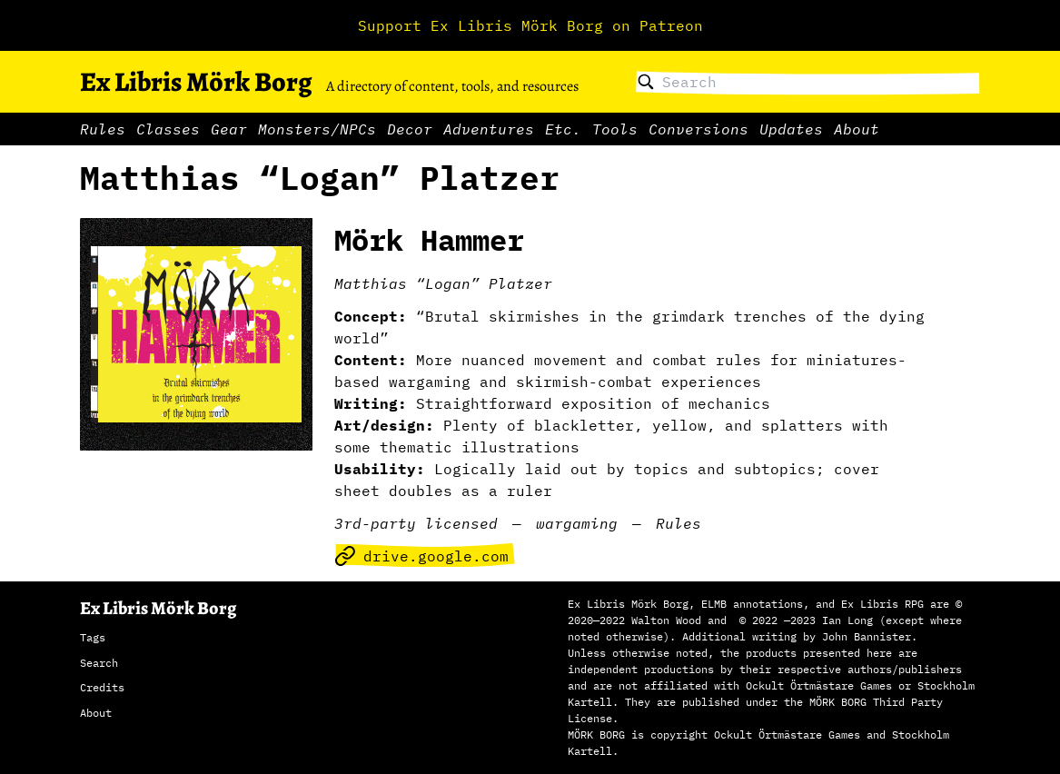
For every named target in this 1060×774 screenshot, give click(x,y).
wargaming (577, 523)
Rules (102, 129)
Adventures (488, 129)
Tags (92, 637)
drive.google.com (421, 556)
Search (99, 663)
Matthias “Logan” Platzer (443, 283)
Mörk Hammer (429, 240)
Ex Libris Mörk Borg (196, 81)
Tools (615, 129)
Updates (791, 129)
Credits (102, 687)
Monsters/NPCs (317, 129)
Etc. (563, 129)
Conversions (698, 129)
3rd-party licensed (416, 523)
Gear (229, 129)
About (856, 129)
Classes (168, 129)
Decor (409, 129)
